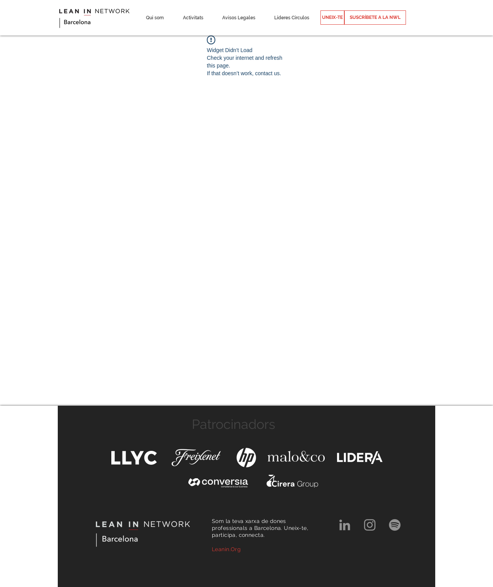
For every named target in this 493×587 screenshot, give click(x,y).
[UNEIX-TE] (332, 17)
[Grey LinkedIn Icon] (344, 525)
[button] (154, 17)
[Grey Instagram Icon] (369, 525)
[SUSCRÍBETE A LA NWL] (375, 17)
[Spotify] (394, 525)
